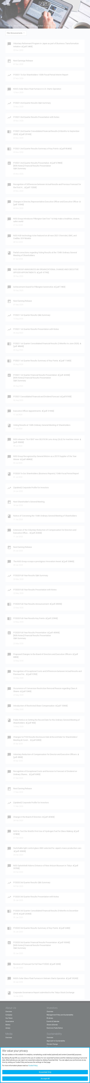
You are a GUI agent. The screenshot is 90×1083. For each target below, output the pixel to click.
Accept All (45, 1078)
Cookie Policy (33, 1065)
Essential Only (45, 1072)
